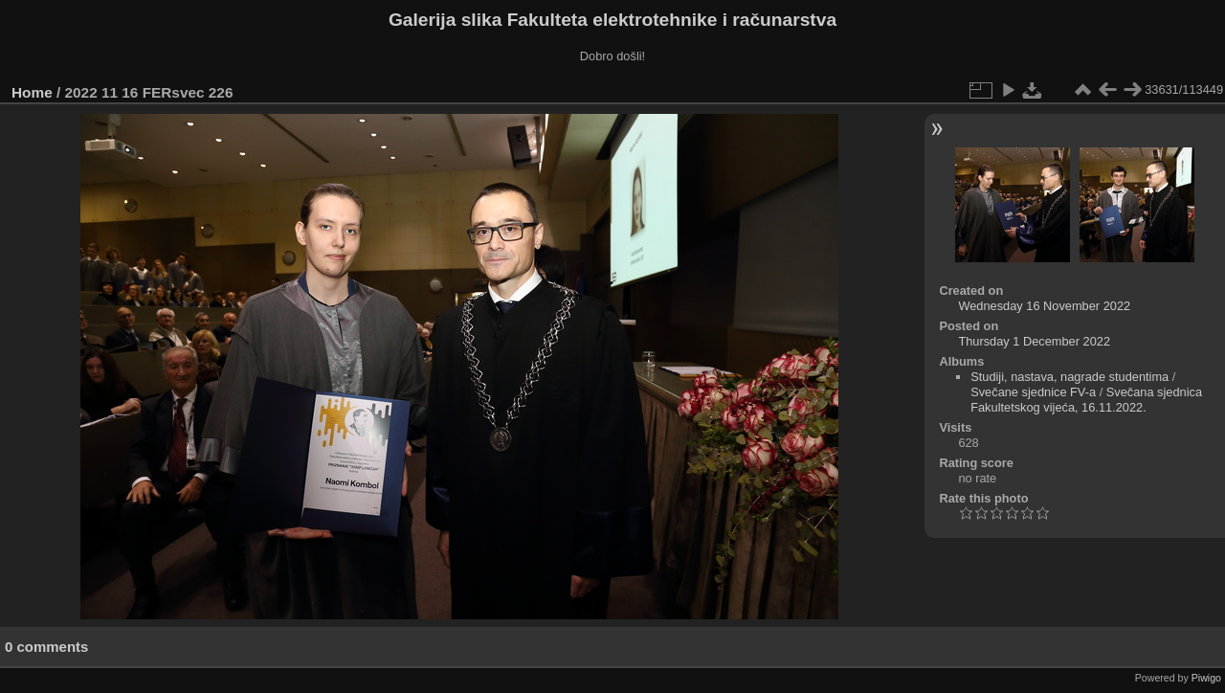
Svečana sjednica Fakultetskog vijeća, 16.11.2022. (1086, 399)
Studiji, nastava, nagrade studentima (1069, 376)
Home (32, 92)
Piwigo (1206, 677)
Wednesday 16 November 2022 (1044, 306)
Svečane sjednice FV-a (1033, 392)
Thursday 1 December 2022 (1034, 341)
